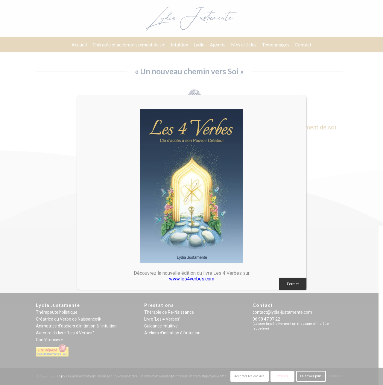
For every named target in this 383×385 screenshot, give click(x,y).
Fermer (293, 284)
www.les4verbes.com (191, 279)
